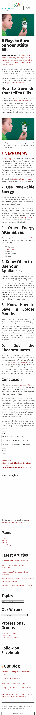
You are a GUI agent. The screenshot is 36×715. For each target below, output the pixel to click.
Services (4, 540)
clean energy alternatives (25, 238)
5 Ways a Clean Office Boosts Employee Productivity (15, 573)
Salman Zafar (25, 55)
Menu (27, 8)
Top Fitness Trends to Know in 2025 (13, 683)
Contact (4, 543)
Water (11, 65)
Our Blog (12, 666)
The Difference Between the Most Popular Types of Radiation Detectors (18, 580)
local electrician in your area (22, 179)
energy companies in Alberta (21, 362)
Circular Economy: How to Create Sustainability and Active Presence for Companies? (17, 696)
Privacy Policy (6, 545)
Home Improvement (23, 58)
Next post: (18, 466)
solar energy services (25, 217)
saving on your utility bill (24, 385)
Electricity (13, 60)
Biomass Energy (7, 635)
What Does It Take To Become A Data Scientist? (17, 586)
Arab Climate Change (9, 633)
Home (4, 538)
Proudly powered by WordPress (12, 706)
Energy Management (8, 58)
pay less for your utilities (15, 83)
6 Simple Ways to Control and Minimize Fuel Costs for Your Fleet (16, 689)
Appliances (5, 60)
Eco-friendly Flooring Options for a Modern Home (16, 673)
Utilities (28, 62)
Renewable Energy (19, 62)
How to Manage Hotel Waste (11, 678)
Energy (19, 60)
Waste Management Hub (10, 638)
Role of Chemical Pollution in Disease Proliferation (14, 566)
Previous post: (18, 462)
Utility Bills (5, 65)
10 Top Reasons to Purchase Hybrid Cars (15, 561)
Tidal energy (9, 249)
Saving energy (6, 159)
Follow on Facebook (10, 650)
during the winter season (22, 101)
